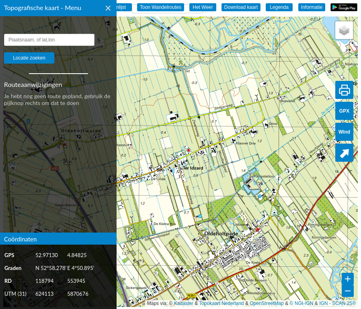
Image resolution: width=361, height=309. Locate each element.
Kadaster (183, 303)
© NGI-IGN (302, 303)
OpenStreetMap (267, 303)
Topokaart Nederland (221, 303)
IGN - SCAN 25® (337, 303)
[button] (344, 30)
